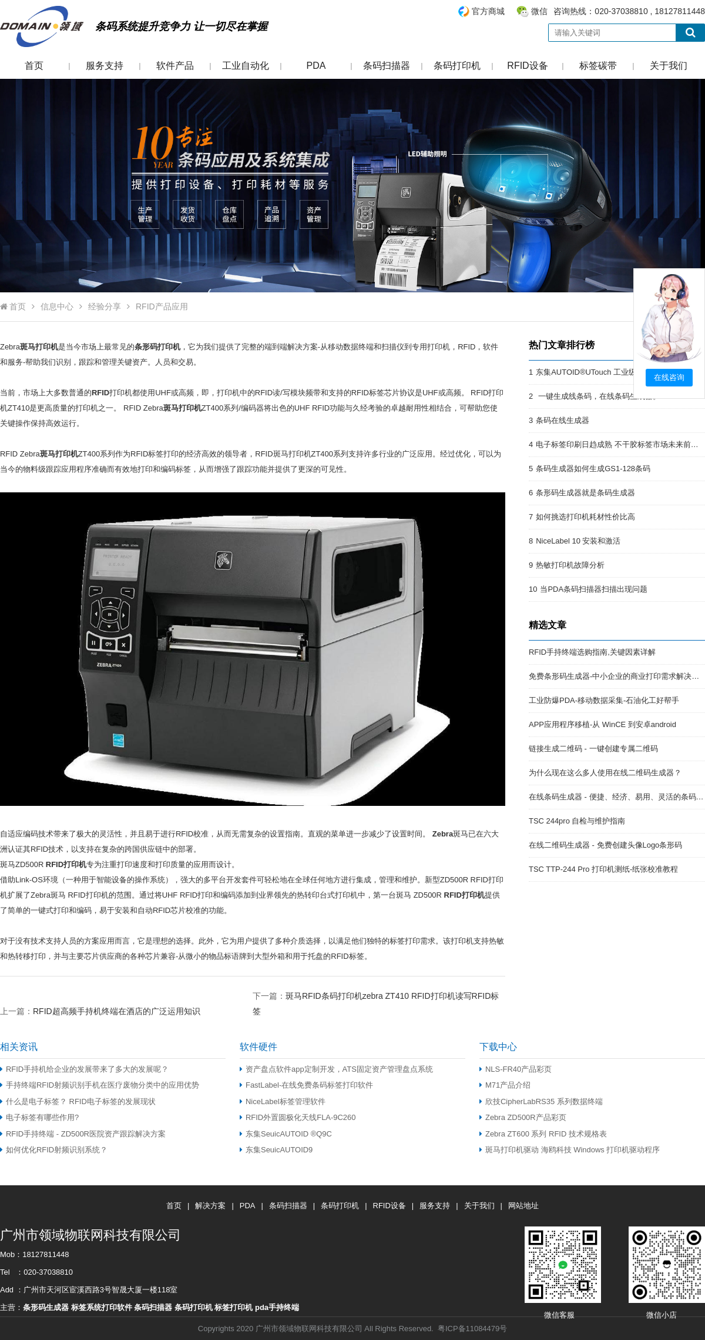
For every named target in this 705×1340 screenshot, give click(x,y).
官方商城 (488, 11)
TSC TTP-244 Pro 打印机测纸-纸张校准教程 (603, 869)
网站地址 (523, 1205)
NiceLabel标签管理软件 (282, 1101)
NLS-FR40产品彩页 (515, 1069)
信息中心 (57, 306)
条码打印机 (457, 66)
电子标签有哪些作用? (39, 1117)
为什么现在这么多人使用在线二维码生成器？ (605, 772)
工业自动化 (245, 66)
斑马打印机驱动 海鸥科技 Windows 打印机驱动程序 (569, 1149)
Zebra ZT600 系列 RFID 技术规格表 (543, 1133)
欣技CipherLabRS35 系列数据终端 (541, 1101)
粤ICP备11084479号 (472, 1328)
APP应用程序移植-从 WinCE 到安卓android (602, 724)
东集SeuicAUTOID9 (276, 1149)
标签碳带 (598, 66)
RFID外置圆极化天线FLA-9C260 (297, 1117)
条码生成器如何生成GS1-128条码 (593, 468)
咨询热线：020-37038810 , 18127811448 (581, 11)
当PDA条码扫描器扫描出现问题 (593, 589)
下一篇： (376, 995)
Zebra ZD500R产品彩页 (522, 1117)
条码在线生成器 (562, 420)
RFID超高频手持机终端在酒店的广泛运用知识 (116, 1011)
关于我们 (668, 66)
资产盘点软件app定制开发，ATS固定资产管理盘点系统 (336, 1069)
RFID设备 (527, 66)
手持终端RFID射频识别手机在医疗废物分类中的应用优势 (99, 1085)
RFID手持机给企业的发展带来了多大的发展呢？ (84, 1069)
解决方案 (210, 1205)
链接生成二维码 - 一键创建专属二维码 (593, 748)
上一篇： (100, 1010)
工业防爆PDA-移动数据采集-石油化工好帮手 (604, 700)
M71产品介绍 (505, 1085)
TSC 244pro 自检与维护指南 (577, 820)
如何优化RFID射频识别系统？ (54, 1149)
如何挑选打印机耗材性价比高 (585, 516)
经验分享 (104, 306)
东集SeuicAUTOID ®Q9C (286, 1133)
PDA (316, 66)
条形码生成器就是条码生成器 (585, 492)
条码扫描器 (386, 66)
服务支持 (104, 66)
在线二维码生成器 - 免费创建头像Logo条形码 (605, 845)
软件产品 (175, 66)
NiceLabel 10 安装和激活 (578, 540)
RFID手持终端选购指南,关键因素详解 (592, 652)
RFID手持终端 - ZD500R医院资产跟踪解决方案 (83, 1133)
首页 (34, 66)
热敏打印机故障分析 (570, 565)
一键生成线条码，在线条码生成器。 (598, 396)
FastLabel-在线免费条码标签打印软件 (306, 1085)
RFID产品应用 (162, 306)
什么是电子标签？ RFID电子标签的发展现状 (78, 1101)
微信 (539, 11)
